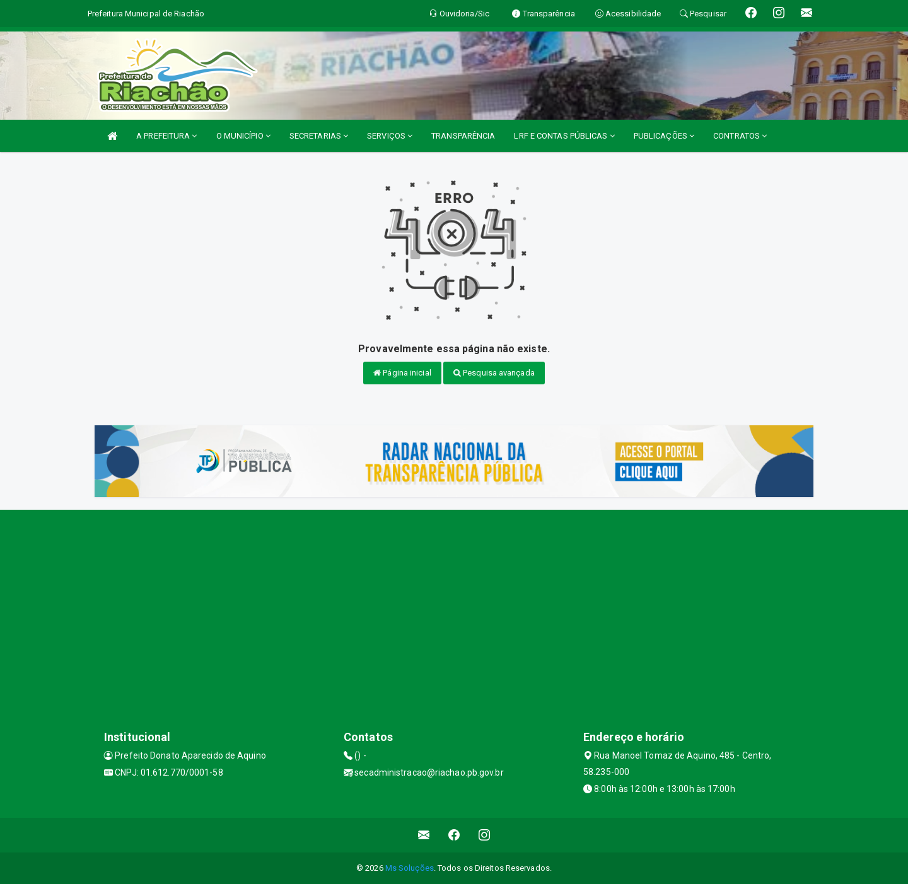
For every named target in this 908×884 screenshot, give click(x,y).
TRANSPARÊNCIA (463, 136)
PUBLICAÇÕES (664, 136)
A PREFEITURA (166, 136)
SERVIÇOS (389, 136)
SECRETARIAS (318, 136)
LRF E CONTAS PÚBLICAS (564, 136)
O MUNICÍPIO (243, 136)
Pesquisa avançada (494, 372)
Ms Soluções (409, 868)
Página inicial (402, 372)
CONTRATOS (740, 136)
